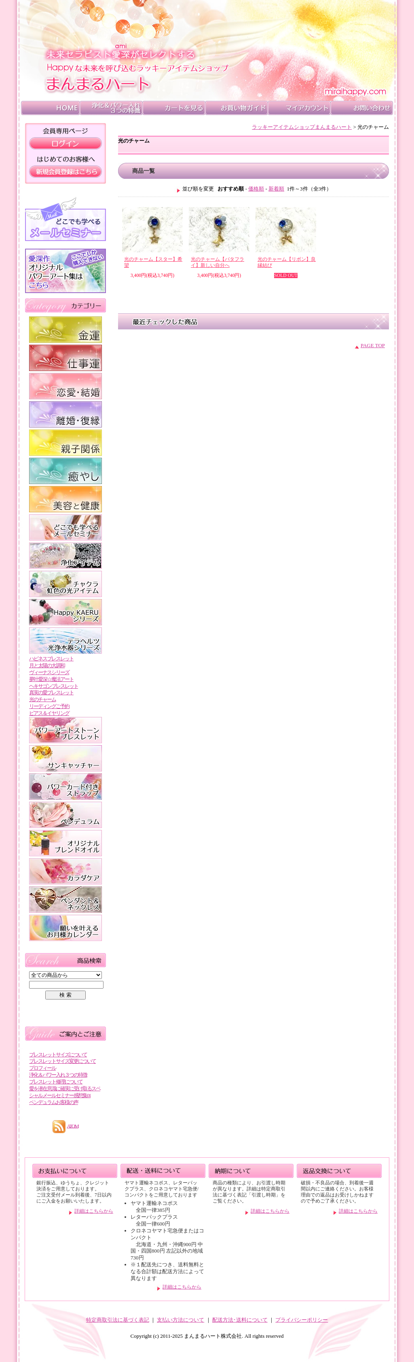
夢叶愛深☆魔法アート (51, 679)
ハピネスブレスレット (51, 659)
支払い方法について (180, 1320)
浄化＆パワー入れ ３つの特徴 (111, 108)
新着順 (276, 189)
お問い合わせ (361, 108)
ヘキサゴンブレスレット (53, 686)
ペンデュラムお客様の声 (53, 1102)
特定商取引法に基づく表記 (117, 1320)
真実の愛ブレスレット (51, 692)
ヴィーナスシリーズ (49, 672)
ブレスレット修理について (55, 1082)
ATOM (72, 1126)
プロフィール (42, 1068)
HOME (50, 108)
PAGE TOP (373, 345)
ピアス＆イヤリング (49, 713)
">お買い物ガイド (236, 108)
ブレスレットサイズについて (58, 1055)
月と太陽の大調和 (47, 665)
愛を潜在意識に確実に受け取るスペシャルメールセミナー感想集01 (64, 1091)
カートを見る (173, 108)
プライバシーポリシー (301, 1320)
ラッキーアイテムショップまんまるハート (302, 127)
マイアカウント (299, 108)
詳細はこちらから (93, 1211)
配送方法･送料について (240, 1320)
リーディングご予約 (49, 706)
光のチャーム (42, 699)
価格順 (256, 189)
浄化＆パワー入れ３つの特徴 (58, 1075)
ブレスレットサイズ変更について (62, 1061)
